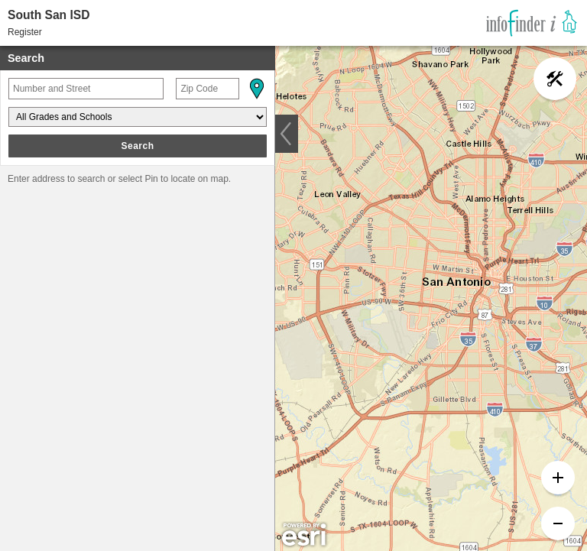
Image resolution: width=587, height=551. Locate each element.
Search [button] (137, 146)
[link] (531, 23)
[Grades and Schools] (137, 117)
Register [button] (25, 32)
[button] (256, 88)
